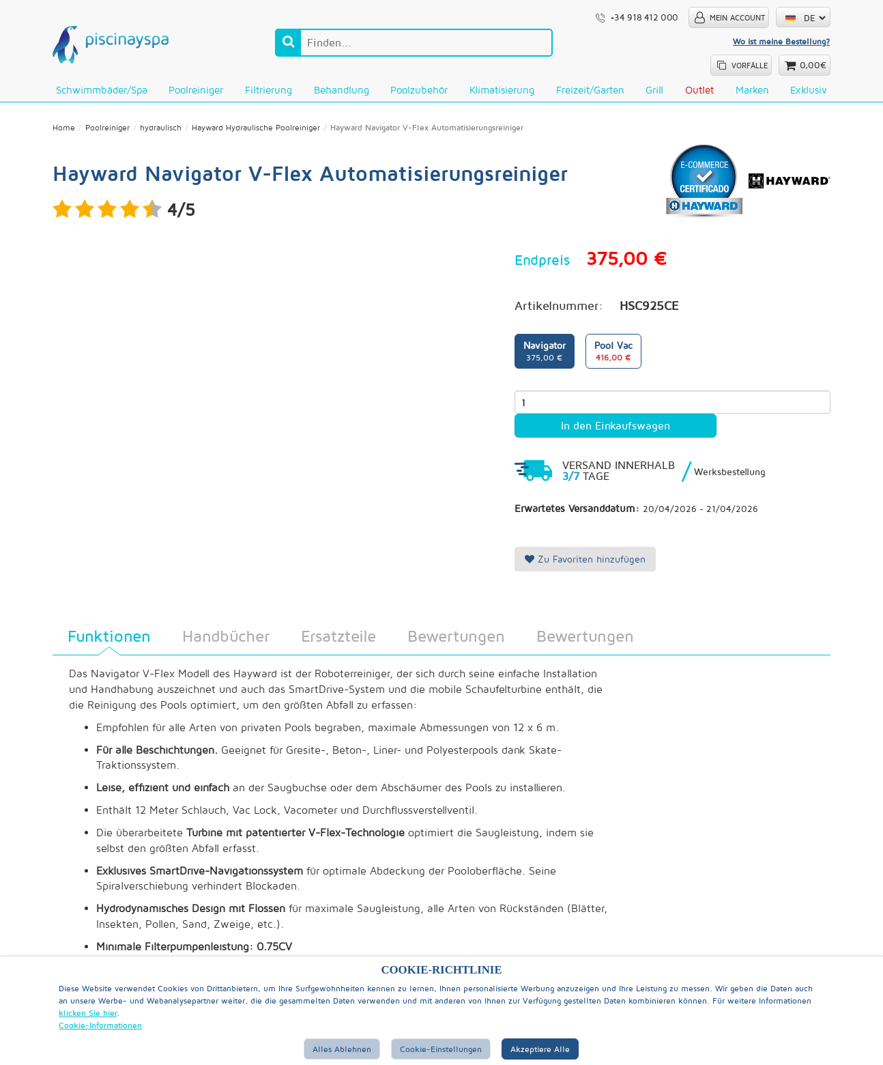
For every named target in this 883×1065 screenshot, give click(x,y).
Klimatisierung (501, 90)
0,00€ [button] (813, 65)
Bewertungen (456, 636)
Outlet (699, 90)
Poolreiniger (196, 90)
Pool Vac (613, 352)
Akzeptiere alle (540, 1049)
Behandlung (341, 90)
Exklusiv (808, 90)
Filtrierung (268, 90)
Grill (654, 90)
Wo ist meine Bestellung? (781, 41)
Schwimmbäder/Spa (101, 90)
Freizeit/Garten (590, 90)
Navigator (544, 352)
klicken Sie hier (88, 1013)
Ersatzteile (338, 636)
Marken (752, 90)
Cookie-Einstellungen (441, 1049)
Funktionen (109, 636)
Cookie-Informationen (100, 1025)
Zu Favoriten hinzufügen (585, 559)
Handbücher (226, 636)
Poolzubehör (419, 90)
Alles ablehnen (342, 1049)
